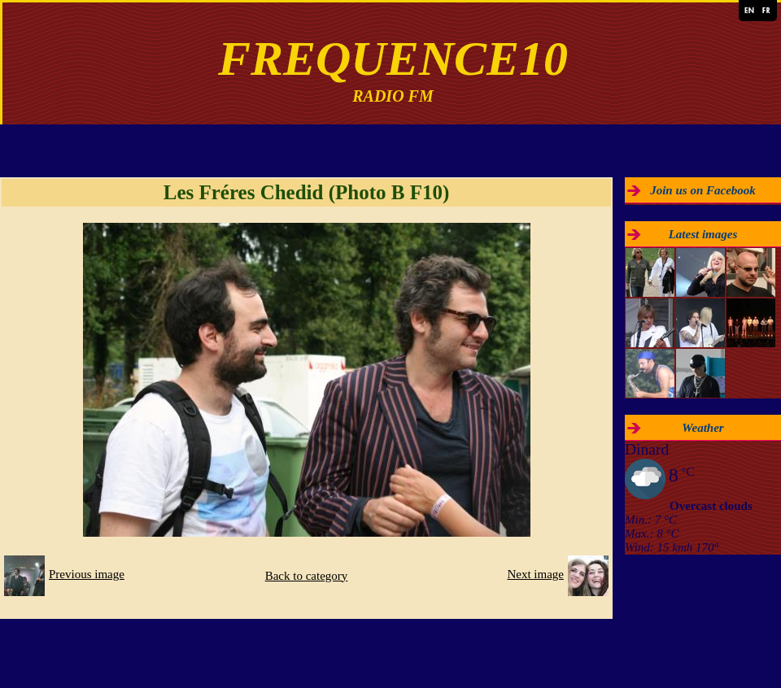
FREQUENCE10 (393, 58)
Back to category (306, 575)
